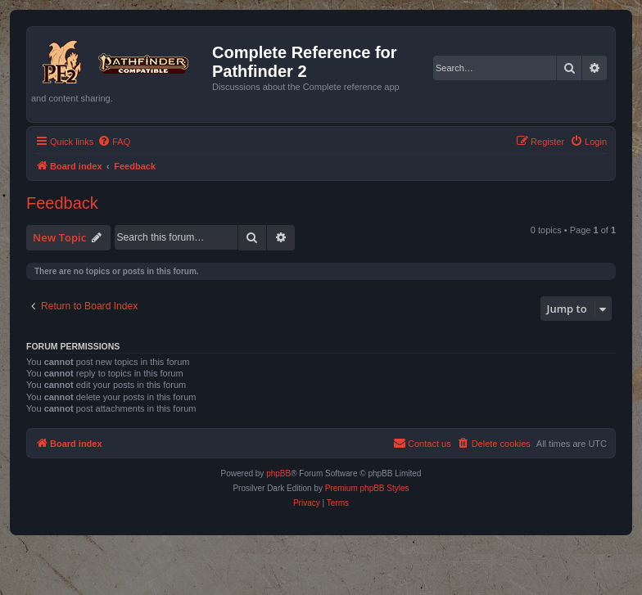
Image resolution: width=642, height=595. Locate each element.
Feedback (62, 203)
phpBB (278, 473)
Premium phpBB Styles (367, 488)
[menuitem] (113, 141)
